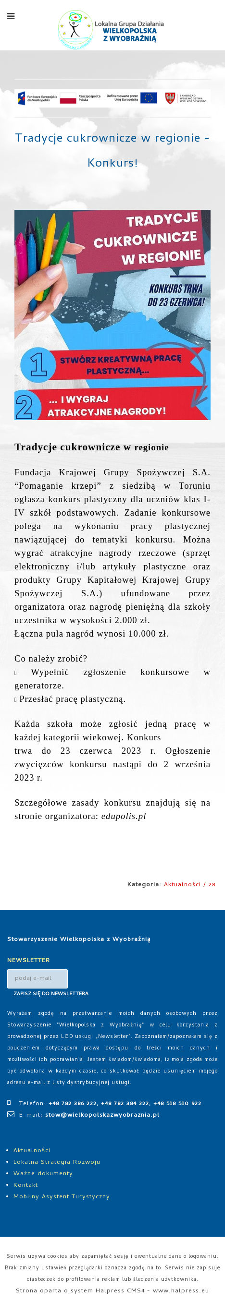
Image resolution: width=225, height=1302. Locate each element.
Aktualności (31, 1151)
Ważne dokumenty (43, 1174)
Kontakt (25, 1186)
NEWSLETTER (28, 961)
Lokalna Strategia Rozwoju (56, 1162)
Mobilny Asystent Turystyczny (61, 1197)
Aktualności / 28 (189, 885)
